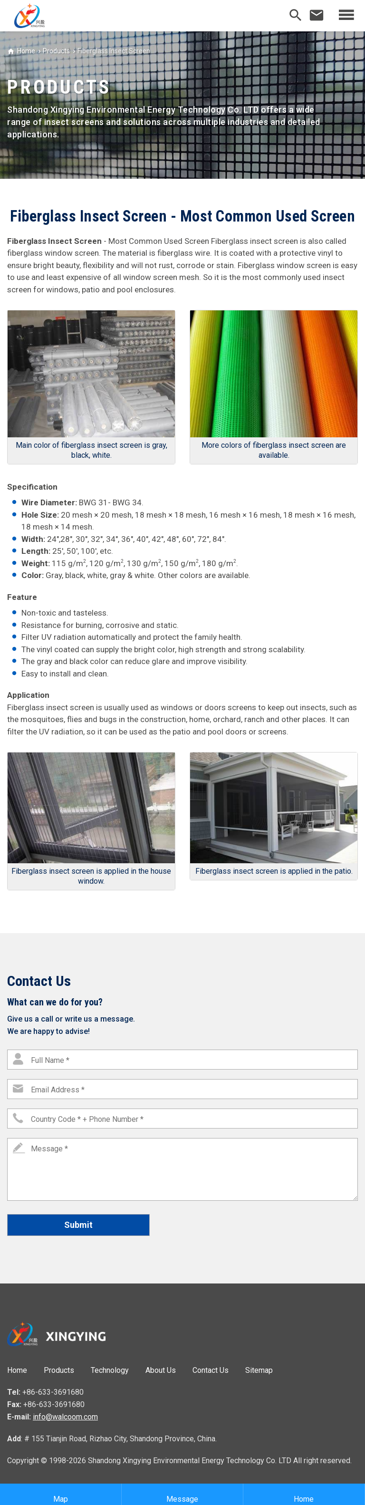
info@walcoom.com (65, 1416)
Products (56, 51)
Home (26, 51)
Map (60, 1494)
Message (182, 1494)
